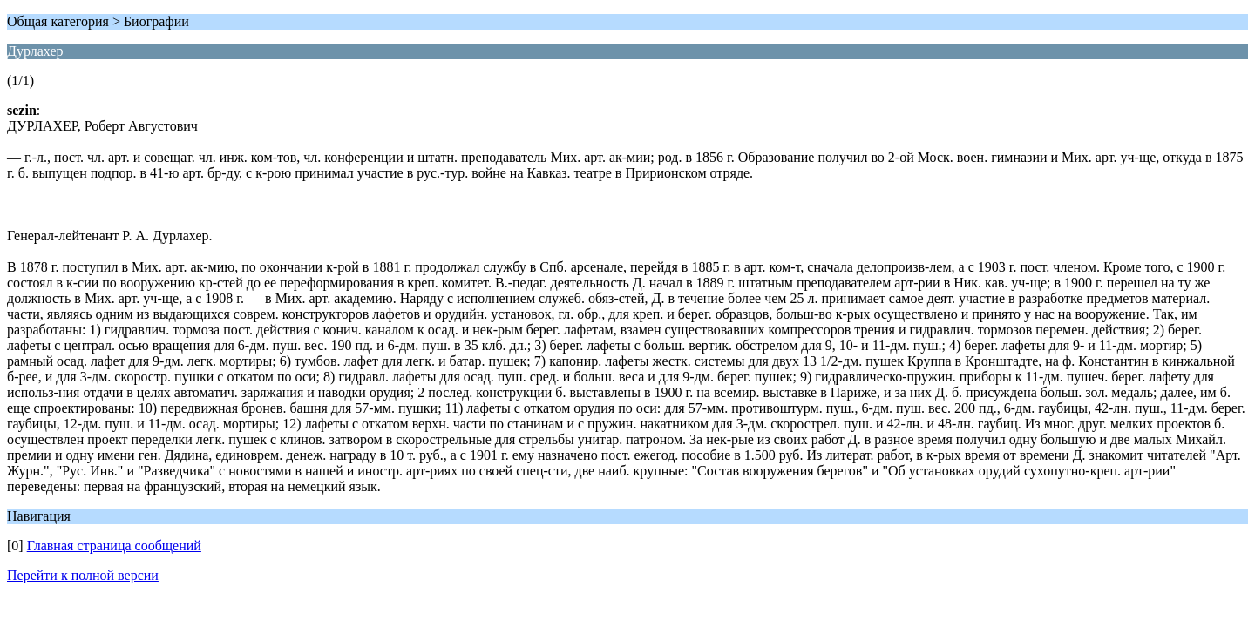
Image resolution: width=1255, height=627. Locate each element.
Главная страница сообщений (114, 545)
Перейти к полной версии (83, 575)
